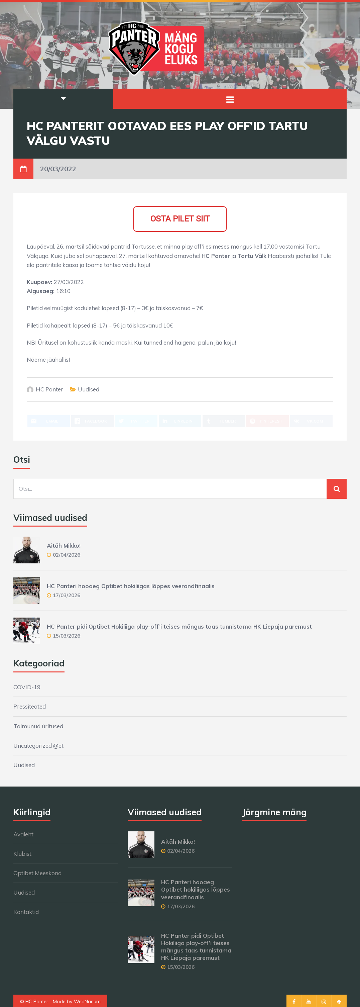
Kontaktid (26, 912)
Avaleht (23, 834)
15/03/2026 (66, 636)
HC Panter (49, 389)
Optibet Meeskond (37, 873)
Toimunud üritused (38, 726)
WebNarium (87, 1002)
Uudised (88, 389)
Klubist (22, 853)
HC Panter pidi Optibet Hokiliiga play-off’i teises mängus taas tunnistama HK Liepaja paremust (179, 626)
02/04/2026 (66, 555)
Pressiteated (29, 706)
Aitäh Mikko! (64, 545)
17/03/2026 (66, 595)
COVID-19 (26, 687)
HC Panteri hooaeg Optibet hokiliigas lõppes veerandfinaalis (131, 585)
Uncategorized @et (38, 745)
